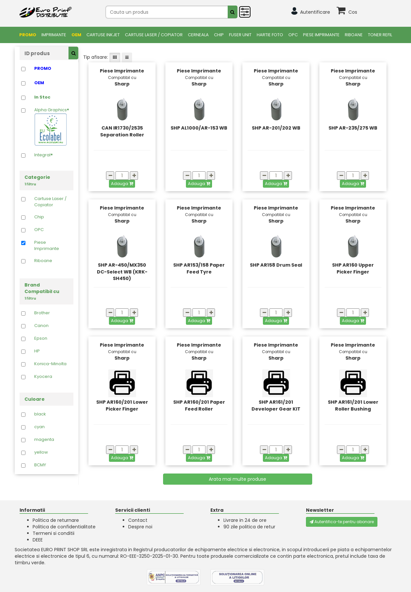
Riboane (354, 35)
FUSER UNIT (240, 35)
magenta (44, 440)
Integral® (43, 155)
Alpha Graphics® (51, 126)
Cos (352, 12)
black (40, 414)
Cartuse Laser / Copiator (154, 35)
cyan (39, 427)
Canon (41, 326)
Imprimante (53, 35)
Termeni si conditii (53, 533)
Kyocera (43, 377)
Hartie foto (270, 35)
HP (37, 351)
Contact (137, 520)
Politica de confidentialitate (64, 526)
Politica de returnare (56, 520)
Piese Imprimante (321, 35)
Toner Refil (380, 35)
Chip (219, 35)
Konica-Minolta (50, 364)
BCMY (40, 465)
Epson (40, 338)
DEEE (38, 540)
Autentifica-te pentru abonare (342, 521)
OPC (293, 35)
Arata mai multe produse (237, 479)
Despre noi (140, 526)
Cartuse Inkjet (103, 35)
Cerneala (198, 35)
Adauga (122, 183)
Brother (42, 313)
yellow (41, 452)
